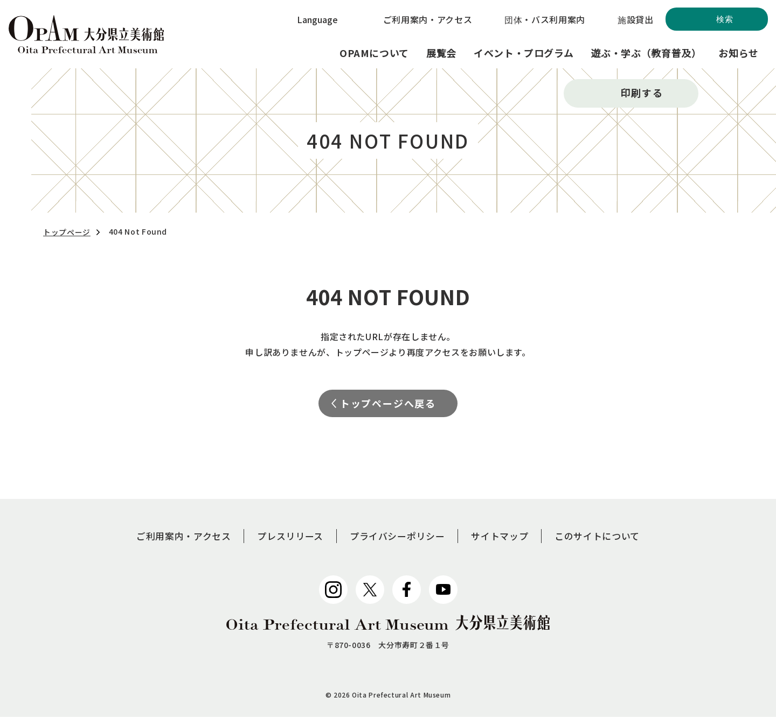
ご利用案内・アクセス (427, 19)
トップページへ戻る (388, 404)
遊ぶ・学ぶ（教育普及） (646, 53)
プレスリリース (286, 537)
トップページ (67, 232)
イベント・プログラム (523, 53)
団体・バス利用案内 (544, 19)
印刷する (641, 93)
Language (317, 19)
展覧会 (441, 53)
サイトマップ (504, 537)
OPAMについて (374, 53)
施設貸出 (636, 19)
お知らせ (738, 53)
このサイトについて (606, 537)
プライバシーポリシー (398, 537)
